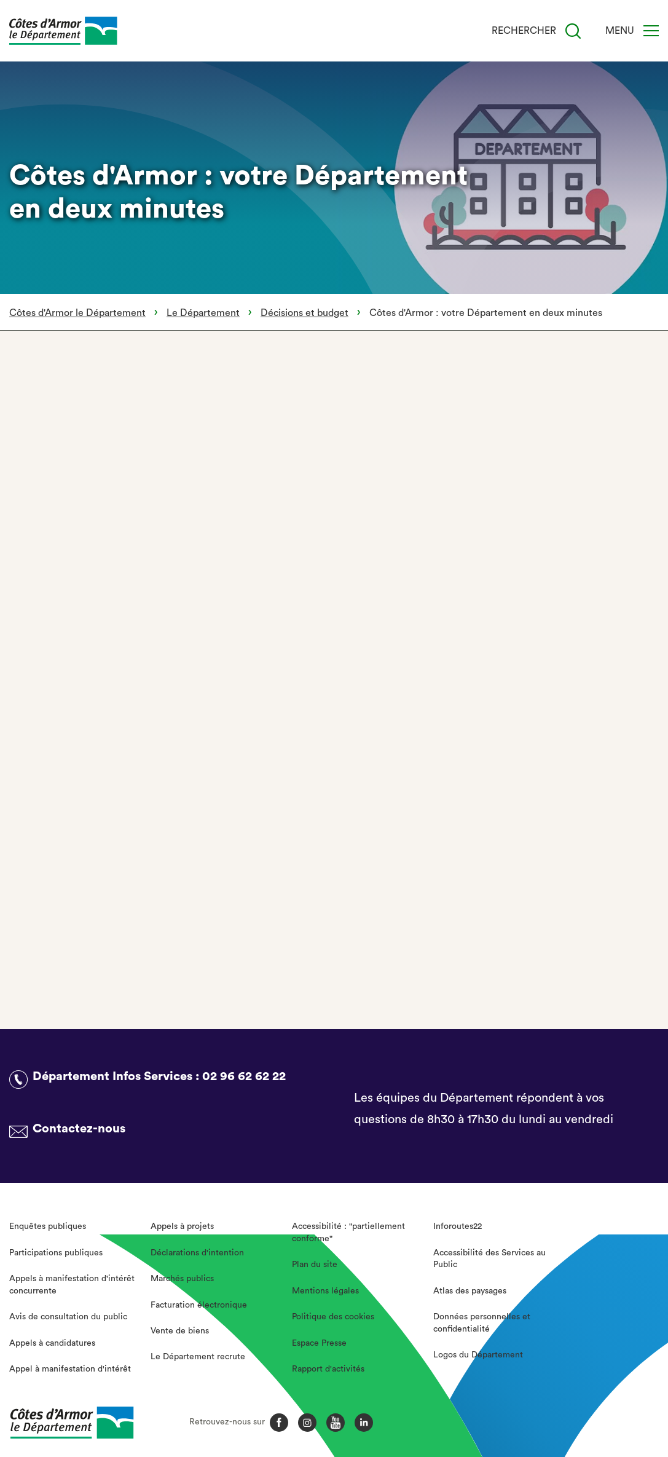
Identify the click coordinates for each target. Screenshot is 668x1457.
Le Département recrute (198, 1356)
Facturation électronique (199, 1305)
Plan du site (314, 1264)
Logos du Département (478, 1355)
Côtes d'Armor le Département (77, 313)
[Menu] (651, 31)
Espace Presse (319, 1343)
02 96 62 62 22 (244, 1076)
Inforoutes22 (457, 1226)
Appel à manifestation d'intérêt (70, 1369)
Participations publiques (56, 1253)
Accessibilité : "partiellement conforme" (348, 1232)
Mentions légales (325, 1291)
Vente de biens (180, 1331)
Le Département (203, 313)
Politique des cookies (333, 1317)
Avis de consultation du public (68, 1317)
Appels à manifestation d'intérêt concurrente (72, 1284)
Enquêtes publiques (47, 1226)
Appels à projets (182, 1226)
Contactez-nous (79, 1129)
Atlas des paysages (469, 1291)
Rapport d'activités (328, 1369)
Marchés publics (182, 1278)
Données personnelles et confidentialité (481, 1323)
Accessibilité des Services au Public (489, 1259)
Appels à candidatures (52, 1343)
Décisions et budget (304, 313)
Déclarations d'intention (197, 1253)
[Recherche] (573, 31)
